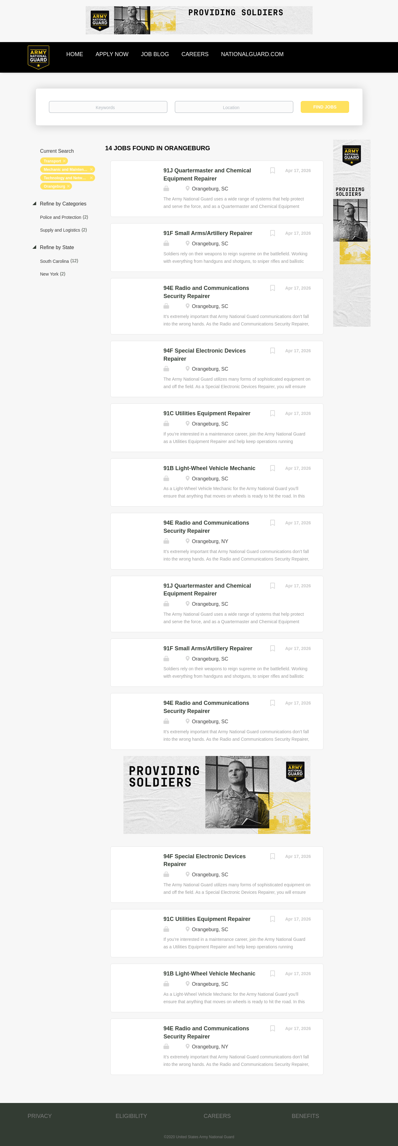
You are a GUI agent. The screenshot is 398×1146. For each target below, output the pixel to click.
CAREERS (217, 1116)
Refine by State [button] (56, 247)
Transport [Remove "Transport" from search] (52, 161)
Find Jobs (325, 106)
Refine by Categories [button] (63, 203)
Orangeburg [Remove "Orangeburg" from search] (54, 186)
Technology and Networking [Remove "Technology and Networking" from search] (69, 178)
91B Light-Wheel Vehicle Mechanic (209, 468)
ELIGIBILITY (131, 1116)
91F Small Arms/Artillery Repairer (207, 233)
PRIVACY (40, 1116)
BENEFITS (305, 1116)
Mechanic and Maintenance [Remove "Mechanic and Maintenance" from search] (68, 169)
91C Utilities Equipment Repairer (206, 413)
